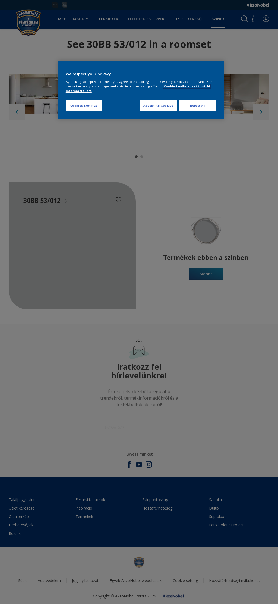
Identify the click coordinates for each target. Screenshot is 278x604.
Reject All (198, 105)
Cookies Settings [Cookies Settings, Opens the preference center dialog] (84, 105)
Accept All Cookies (158, 105)
